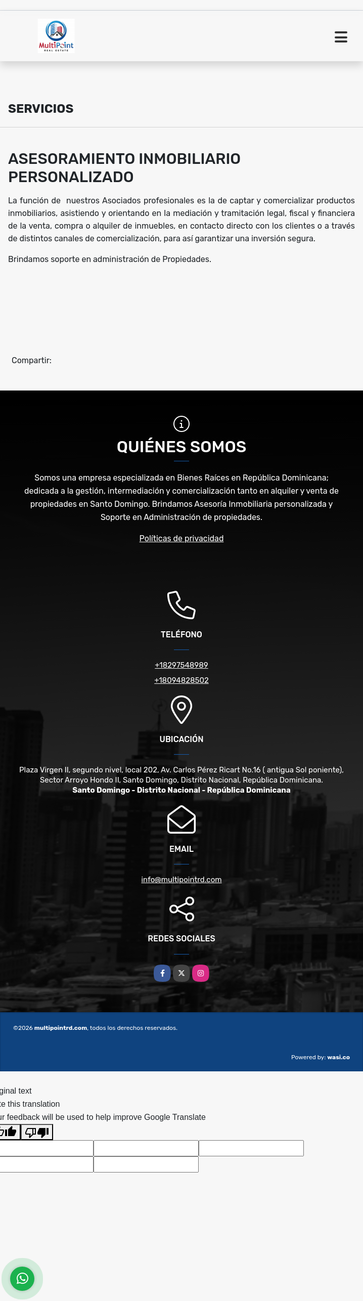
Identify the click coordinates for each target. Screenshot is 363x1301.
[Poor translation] (37, 1132)
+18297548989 (181, 665)
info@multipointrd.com (181, 879)
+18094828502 (181, 680)
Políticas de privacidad (182, 538)
